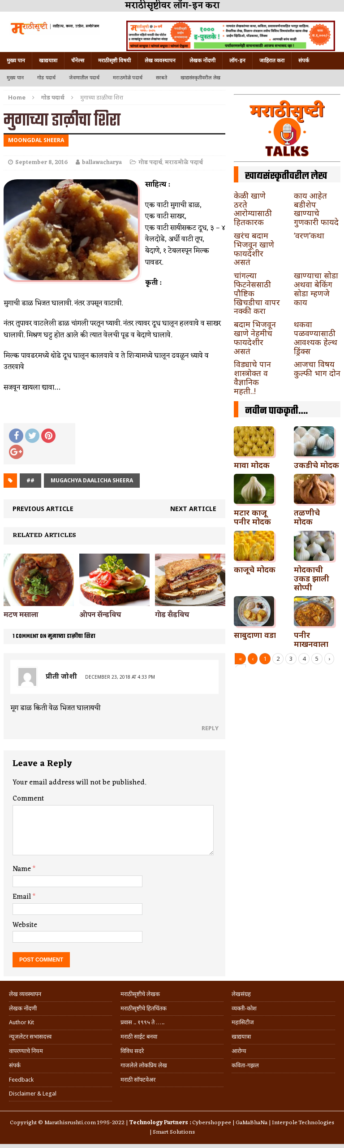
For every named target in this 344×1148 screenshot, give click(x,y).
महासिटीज (243, 1022)
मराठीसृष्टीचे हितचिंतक (143, 1008)
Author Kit (21, 1022)
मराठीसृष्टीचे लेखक (140, 994)
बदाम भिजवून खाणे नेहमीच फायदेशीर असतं (255, 337)
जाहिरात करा (271, 60)
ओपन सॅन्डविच (100, 615)
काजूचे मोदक (254, 569)
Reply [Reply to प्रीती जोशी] (210, 728)
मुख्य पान (16, 60)
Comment (28, 799)
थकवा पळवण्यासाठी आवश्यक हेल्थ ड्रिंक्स (315, 337)
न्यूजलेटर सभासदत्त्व (30, 1036)
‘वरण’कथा (309, 235)
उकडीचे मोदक (316, 464)
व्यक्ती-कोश (244, 1008)
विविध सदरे (132, 1051)
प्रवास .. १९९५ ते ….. (142, 1022)
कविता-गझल (245, 1065)
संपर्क (303, 60)
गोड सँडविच (172, 615)
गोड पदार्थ (46, 78)
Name (23, 869)
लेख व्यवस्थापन (160, 60)
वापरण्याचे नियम (26, 1051)
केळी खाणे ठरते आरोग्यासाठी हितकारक (253, 208)
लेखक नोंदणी (202, 60)
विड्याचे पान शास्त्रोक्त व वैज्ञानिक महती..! (252, 377)
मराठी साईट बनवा (138, 1036)
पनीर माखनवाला (311, 639)
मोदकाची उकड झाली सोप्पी (311, 578)
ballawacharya (102, 162)
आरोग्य (239, 1051)
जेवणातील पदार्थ (84, 78)
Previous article (43, 508)
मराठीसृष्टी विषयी (114, 60)
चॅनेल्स (77, 60)
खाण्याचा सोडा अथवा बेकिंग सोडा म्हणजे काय (316, 288)
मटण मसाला (21, 615)
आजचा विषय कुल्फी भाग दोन (317, 368)
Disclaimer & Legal (32, 1093)
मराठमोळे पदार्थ (127, 78)
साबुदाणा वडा (255, 634)
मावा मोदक (252, 464)
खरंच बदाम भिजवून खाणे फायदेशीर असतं (254, 248)
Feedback (21, 1079)
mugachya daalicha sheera (92, 480)
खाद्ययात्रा (48, 60)
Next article (193, 508)
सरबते (161, 78)
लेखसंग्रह (241, 994)
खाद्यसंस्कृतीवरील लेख (200, 78)
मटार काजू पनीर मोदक (252, 517)
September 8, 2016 (41, 162)
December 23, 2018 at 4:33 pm (120, 677)
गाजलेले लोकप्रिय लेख (143, 1065)
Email (23, 897)
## (30, 480)
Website (25, 925)
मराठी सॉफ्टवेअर (137, 1079)
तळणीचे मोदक (307, 517)
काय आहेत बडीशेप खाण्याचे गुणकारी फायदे (316, 208)
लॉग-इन (237, 60)
